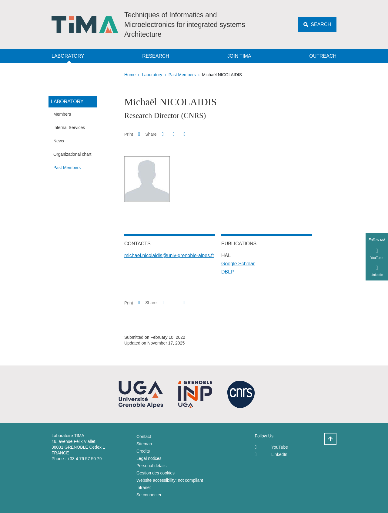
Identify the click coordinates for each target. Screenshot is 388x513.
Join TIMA (239, 56)
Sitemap (144, 443)
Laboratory (68, 56)
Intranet (143, 487)
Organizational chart (72, 154)
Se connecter (149, 494)
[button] (162, 134)
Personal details (151, 465)
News (58, 140)
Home (129, 74)
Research (155, 56)
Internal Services (69, 127)
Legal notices (149, 458)
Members (62, 114)
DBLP (227, 271)
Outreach (322, 56)
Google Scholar (238, 263)
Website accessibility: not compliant (169, 480)
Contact (143, 436)
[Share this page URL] (184, 134)
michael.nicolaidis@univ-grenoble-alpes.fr (169, 255)
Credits (143, 451)
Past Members (182, 74)
